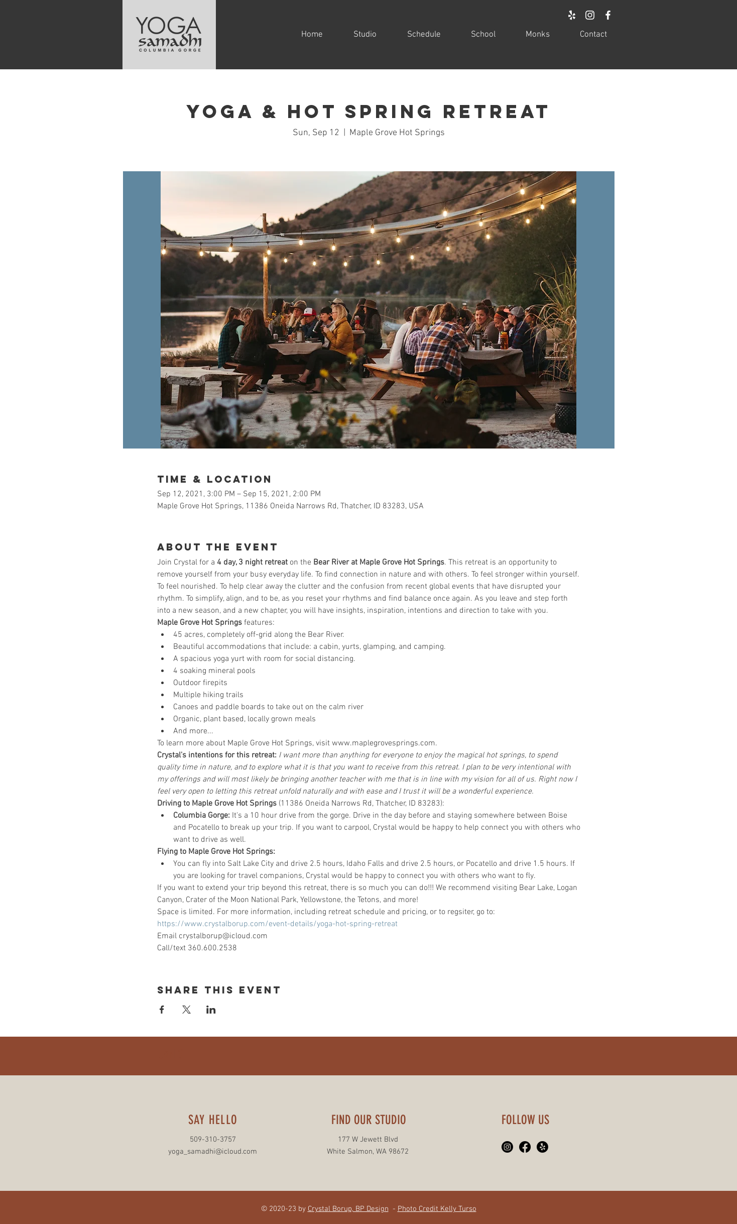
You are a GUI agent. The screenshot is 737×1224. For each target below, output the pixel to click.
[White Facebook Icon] (608, 15)
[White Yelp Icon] (572, 15)
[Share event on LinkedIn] (211, 1010)
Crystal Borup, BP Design (348, 1208)
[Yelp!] (542, 1147)
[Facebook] (525, 1147)
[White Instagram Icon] (590, 15)
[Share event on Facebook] (162, 1010)
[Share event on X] (186, 1010)
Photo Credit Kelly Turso (437, 1208)
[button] (357, 34)
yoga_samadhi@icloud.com (212, 1151)
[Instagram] (507, 1147)
